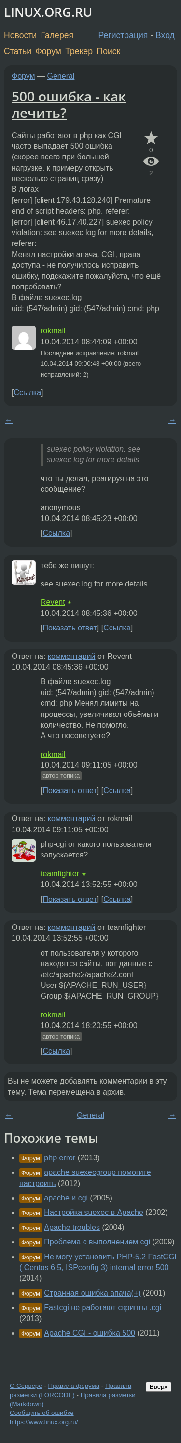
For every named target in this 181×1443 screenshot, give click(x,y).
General (61, 76)
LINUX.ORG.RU (48, 12)
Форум (48, 51)
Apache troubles (72, 1227)
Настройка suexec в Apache (93, 1212)
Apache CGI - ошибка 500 (89, 1333)
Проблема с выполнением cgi (97, 1242)
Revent (53, 602)
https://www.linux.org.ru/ (44, 1422)
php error (59, 1158)
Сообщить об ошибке (42, 1412)
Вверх (158, 1386)
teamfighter (60, 874)
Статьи (17, 51)
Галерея (57, 35)
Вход (165, 35)
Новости (20, 35)
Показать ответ (69, 628)
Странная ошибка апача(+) (92, 1293)
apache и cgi (66, 1198)
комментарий (72, 656)
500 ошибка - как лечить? (69, 104)
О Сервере (26, 1385)
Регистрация (123, 35)
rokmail (53, 331)
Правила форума (74, 1385)
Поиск (109, 51)
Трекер (79, 51)
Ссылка (27, 392)
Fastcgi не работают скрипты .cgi (102, 1307)
